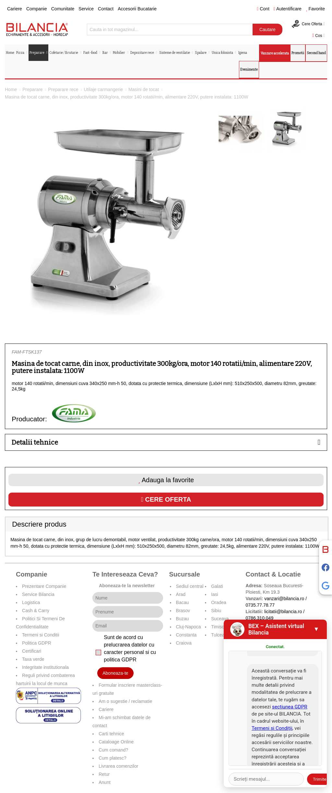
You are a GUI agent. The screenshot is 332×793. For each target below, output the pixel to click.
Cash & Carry (35, 610)
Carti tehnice (111, 733)
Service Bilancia (38, 594)
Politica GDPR (36, 643)
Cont (263, 8)
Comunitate (63, 8)
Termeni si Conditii (40, 634)
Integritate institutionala (45, 667)
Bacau (182, 602)
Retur (104, 774)
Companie (36, 8)
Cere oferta (166, 499)
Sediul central (190, 586)
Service (86, 8)
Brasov (183, 610)
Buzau (182, 618)
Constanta (186, 634)
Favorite (315, 8)
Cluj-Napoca (188, 626)
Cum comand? (113, 749)
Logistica (31, 602)
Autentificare (288, 8)
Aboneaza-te (115, 673)
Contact (105, 8)
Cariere (14, 8)
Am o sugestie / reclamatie (125, 701)
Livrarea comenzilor (118, 766)
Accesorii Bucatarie (137, 8)
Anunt (105, 782)
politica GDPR (120, 659)
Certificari (31, 651)
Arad (181, 594)
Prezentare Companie (44, 586)
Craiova (184, 643)
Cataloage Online (116, 741)
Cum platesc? (112, 758)
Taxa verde (33, 659)
